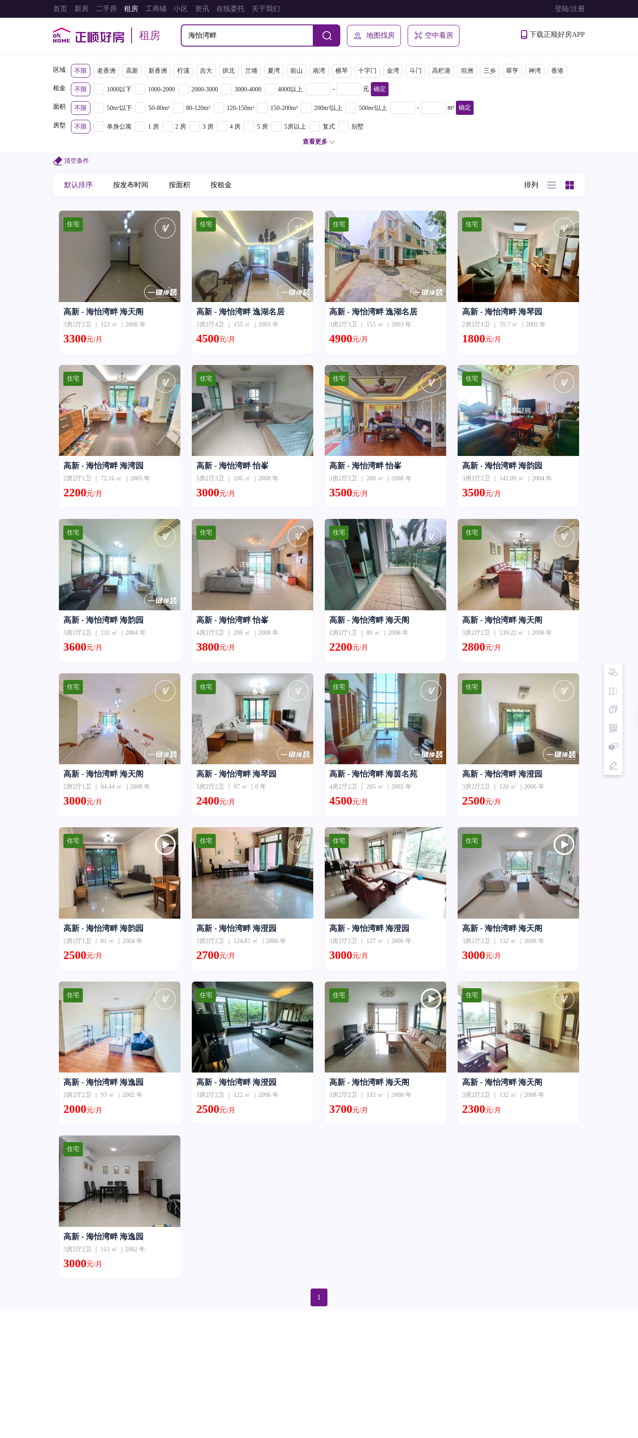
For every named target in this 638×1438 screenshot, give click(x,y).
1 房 (153, 126)
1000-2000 (161, 89)
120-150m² (240, 108)
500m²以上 (373, 108)
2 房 (181, 126)
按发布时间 (130, 185)
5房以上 (295, 126)
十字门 (367, 70)
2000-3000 (204, 89)
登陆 (562, 8)
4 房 (235, 126)
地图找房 (374, 35)
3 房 (208, 126)
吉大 (206, 70)
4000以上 (290, 89)
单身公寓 (119, 126)
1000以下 (119, 89)
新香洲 (157, 70)
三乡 (489, 70)
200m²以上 (328, 108)
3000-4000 (247, 89)
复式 (329, 126)
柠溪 (183, 70)
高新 (132, 70)
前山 (296, 70)
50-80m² (159, 108)
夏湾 (274, 70)
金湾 (393, 70)
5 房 (262, 126)
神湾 (535, 70)
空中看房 (433, 35)
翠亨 (512, 70)
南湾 (319, 70)
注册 (578, 8)
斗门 (415, 70)
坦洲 (467, 70)
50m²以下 (119, 108)
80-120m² (198, 108)
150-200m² (284, 108)
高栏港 (441, 70)
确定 (379, 89)
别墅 (357, 126)
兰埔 (251, 70)
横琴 (341, 70)
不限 (80, 70)
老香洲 (106, 70)
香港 (557, 70)
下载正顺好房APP (553, 34)
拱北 (228, 70)
